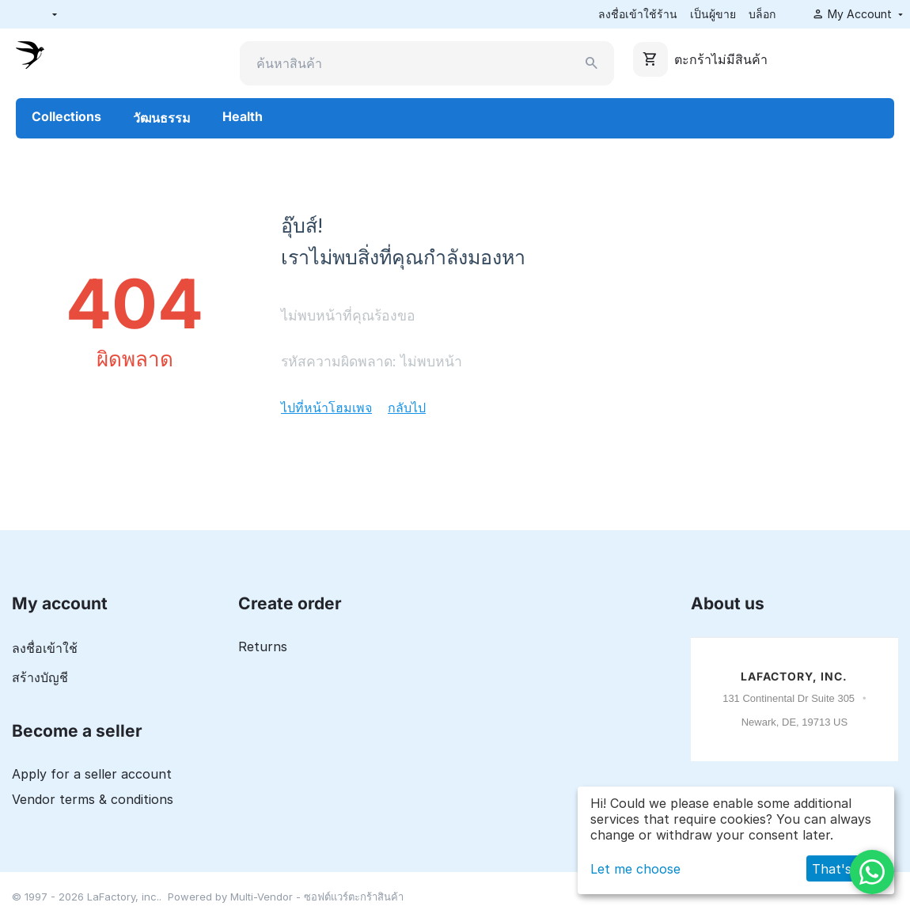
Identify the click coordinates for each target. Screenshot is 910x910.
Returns (262, 646)
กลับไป (407, 407)
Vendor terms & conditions (92, 799)
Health (242, 116)
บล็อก (762, 14)
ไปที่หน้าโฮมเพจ (326, 407)
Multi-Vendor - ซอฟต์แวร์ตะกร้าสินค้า (317, 896)
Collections (66, 116)
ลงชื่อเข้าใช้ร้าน (637, 14)
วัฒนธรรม (162, 118)
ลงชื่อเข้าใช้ (45, 648)
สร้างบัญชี (40, 677)
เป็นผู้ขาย (713, 14)
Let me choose (635, 869)
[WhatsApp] (872, 872)
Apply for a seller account (92, 774)
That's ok (841, 869)
